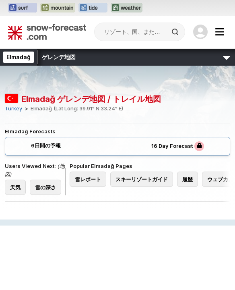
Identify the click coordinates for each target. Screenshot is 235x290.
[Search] (176, 32)
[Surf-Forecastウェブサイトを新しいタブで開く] (22, 8)
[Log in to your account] (200, 32)
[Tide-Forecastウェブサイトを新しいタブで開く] (92, 8)
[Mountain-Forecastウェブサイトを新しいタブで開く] (57, 8)
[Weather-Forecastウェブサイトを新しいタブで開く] (126, 8)
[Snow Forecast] (47, 32)
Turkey (13, 108)
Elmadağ (18, 57)
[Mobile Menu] (219, 32)
